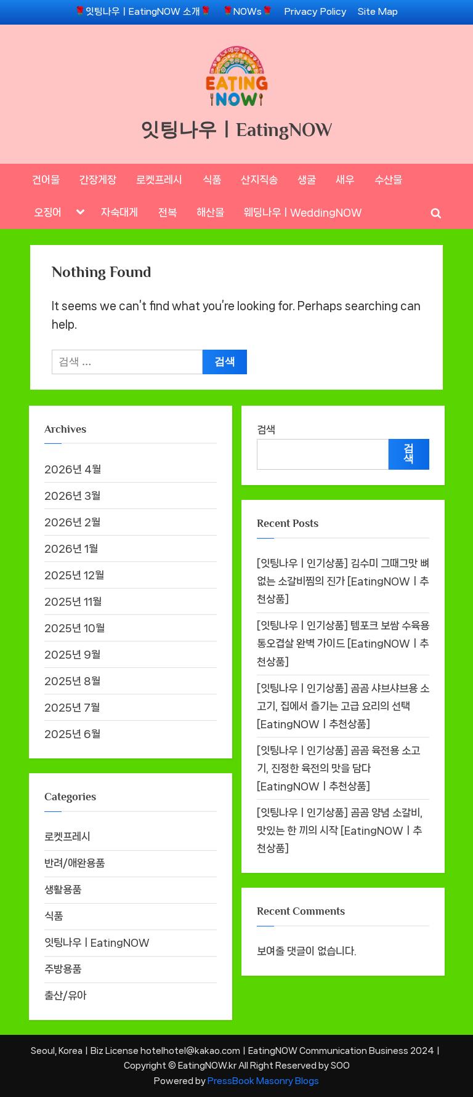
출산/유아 (65, 995)
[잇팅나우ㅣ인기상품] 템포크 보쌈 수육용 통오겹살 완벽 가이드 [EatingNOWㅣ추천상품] (343, 643)
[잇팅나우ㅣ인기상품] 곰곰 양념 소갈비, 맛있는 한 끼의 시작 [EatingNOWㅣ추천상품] (339, 830)
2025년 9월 (72, 654)
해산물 (210, 212)
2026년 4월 (72, 469)
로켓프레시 (159, 179)
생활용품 (62, 889)
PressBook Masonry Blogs (263, 1080)
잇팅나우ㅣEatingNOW (236, 129)
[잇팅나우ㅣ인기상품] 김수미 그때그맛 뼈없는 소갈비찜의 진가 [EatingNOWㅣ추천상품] (343, 581)
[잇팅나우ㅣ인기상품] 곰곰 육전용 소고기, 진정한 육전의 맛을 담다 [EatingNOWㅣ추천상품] (338, 768)
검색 (266, 429)
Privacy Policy (316, 12)
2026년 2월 (72, 522)
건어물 (46, 179)
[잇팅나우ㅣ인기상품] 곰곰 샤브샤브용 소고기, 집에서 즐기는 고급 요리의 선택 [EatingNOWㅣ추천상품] (343, 706)
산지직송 (259, 179)
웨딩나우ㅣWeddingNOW (303, 212)
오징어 (48, 212)
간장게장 (97, 179)
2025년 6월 (72, 733)
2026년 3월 (72, 495)
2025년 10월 (74, 627)
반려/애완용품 (74, 863)
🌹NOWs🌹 (247, 12)
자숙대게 (119, 212)
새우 (345, 179)
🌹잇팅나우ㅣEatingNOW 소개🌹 (143, 12)
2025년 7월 (72, 707)
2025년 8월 (72, 680)
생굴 (306, 179)
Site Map (378, 12)
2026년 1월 (71, 548)
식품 (212, 179)
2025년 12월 (74, 575)
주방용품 (62, 968)
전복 (167, 212)
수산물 (388, 179)
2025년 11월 (73, 601)
